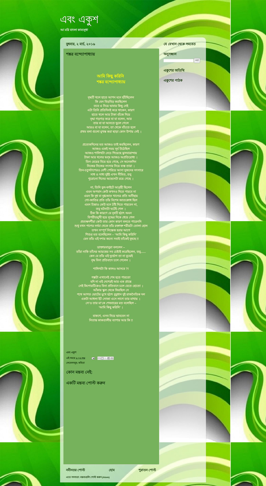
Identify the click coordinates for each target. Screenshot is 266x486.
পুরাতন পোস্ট (147, 470)
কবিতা (81, 363)
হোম (112, 470)
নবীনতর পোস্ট (75, 470)
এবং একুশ (79, 19)
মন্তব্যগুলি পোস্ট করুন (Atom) (95, 477)
